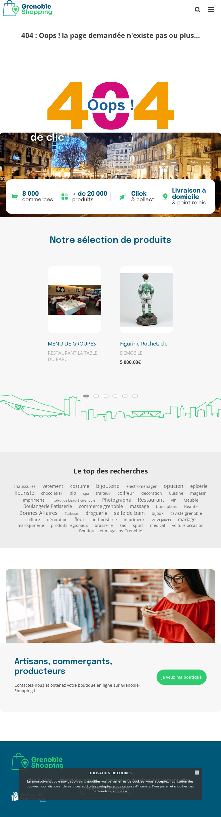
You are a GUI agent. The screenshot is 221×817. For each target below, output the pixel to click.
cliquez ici (121, 791)
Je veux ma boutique (181, 677)
